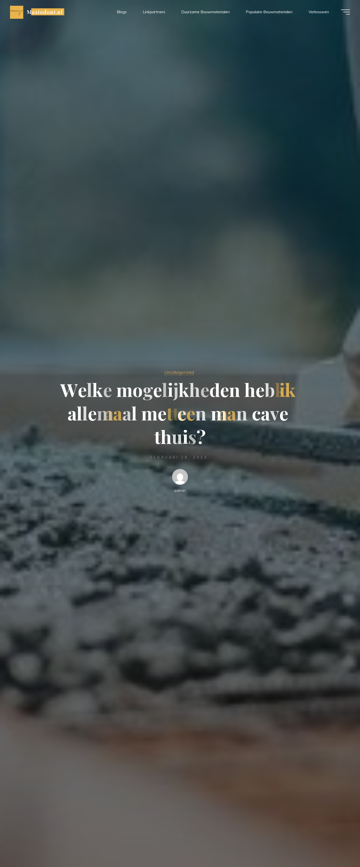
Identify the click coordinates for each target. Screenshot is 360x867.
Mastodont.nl (45, 11)
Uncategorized (179, 372)
